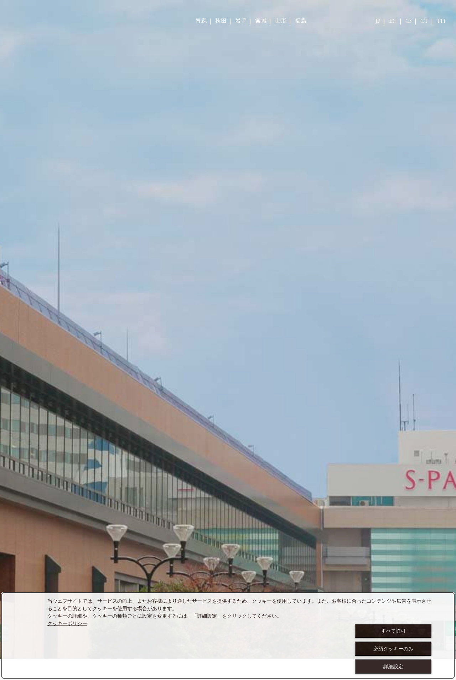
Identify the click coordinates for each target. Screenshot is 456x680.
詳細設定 (393, 666)
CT (424, 21)
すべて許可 (393, 631)
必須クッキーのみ (393, 649)
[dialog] (228, 635)
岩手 (241, 21)
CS (408, 21)
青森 (201, 21)
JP (377, 21)
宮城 (260, 21)
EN (393, 21)
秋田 (221, 21)
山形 (280, 21)
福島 (300, 21)
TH (441, 21)
